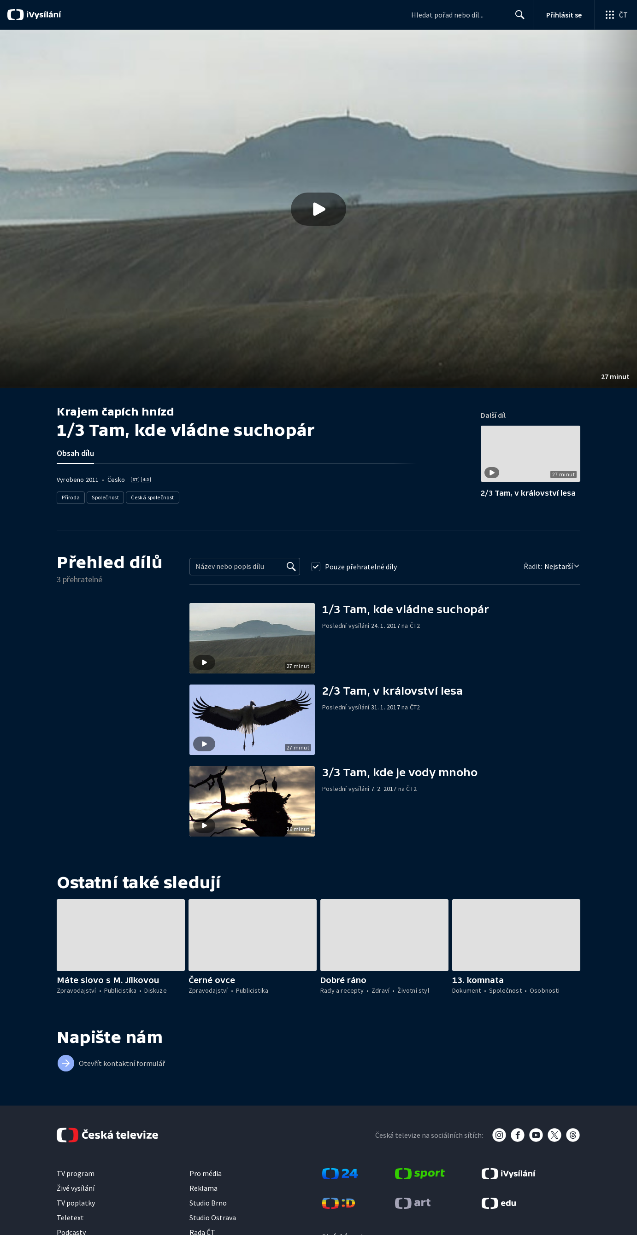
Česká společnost (152, 497)
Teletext (70, 1217)
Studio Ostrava (212, 1217)
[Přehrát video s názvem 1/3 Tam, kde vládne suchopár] (318, 209)
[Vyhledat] (291, 567)
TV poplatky (76, 1202)
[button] (318, 209)
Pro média (205, 1173)
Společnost (105, 497)
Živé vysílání (75, 1188)
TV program (75, 1173)
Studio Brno (208, 1202)
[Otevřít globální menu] (616, 14)
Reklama (203, 1188)
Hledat (517, 18)
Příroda (71, 497)
